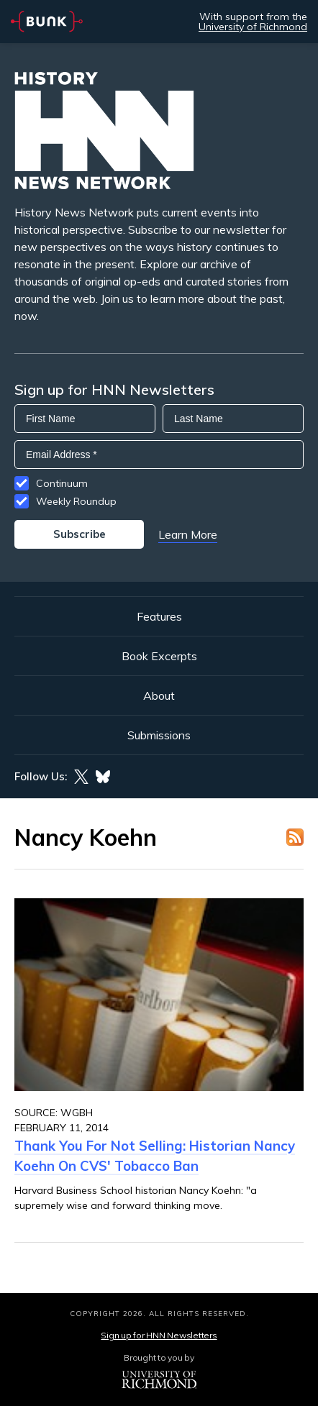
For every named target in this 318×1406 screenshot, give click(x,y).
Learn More (187, 534)
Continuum (62, 483)
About (159, 695)
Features (159, 616)
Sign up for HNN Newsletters (159, 1335)
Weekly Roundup (76, 501)
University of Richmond (253, 26)
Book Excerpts (159, 656)
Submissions (159, 735)
